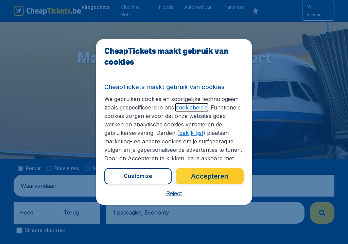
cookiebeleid (192, 107)
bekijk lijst (191, 132)
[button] (174, 193)
